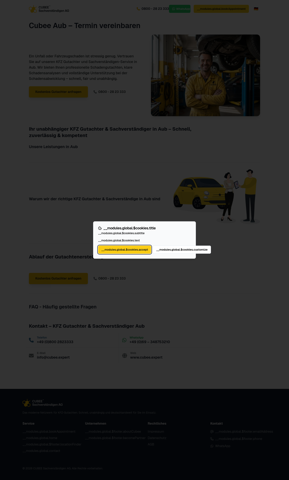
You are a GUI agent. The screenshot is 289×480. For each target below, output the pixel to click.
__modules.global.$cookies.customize (182, 249)
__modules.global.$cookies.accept (124, 249)
